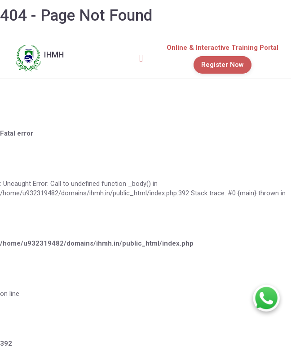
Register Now (222, 65)
